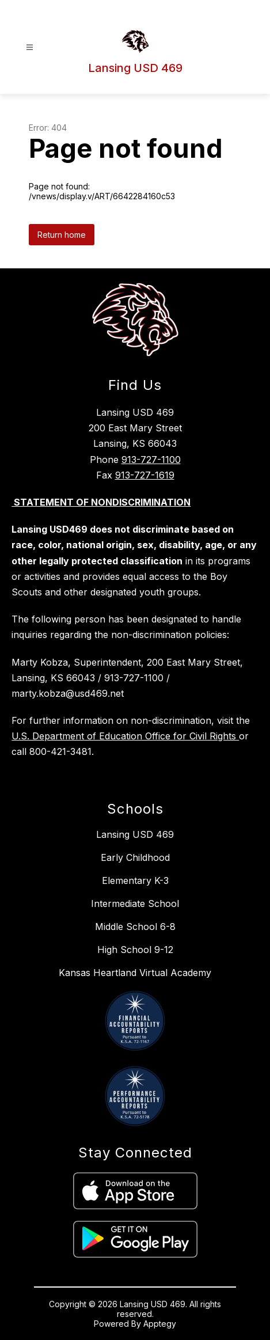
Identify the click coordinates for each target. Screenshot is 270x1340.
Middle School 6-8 (135, 926)
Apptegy (159, 1323)
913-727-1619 (144, 475)
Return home (61, 235)
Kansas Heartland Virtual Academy (135, 972)
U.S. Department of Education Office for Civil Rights (125, 736)
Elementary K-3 (135, 880)
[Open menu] (29, 47)
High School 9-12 (135, 949)
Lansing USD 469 (135, 834)
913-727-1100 (151, 459)
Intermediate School (135, 903)
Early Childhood (135, 857)
